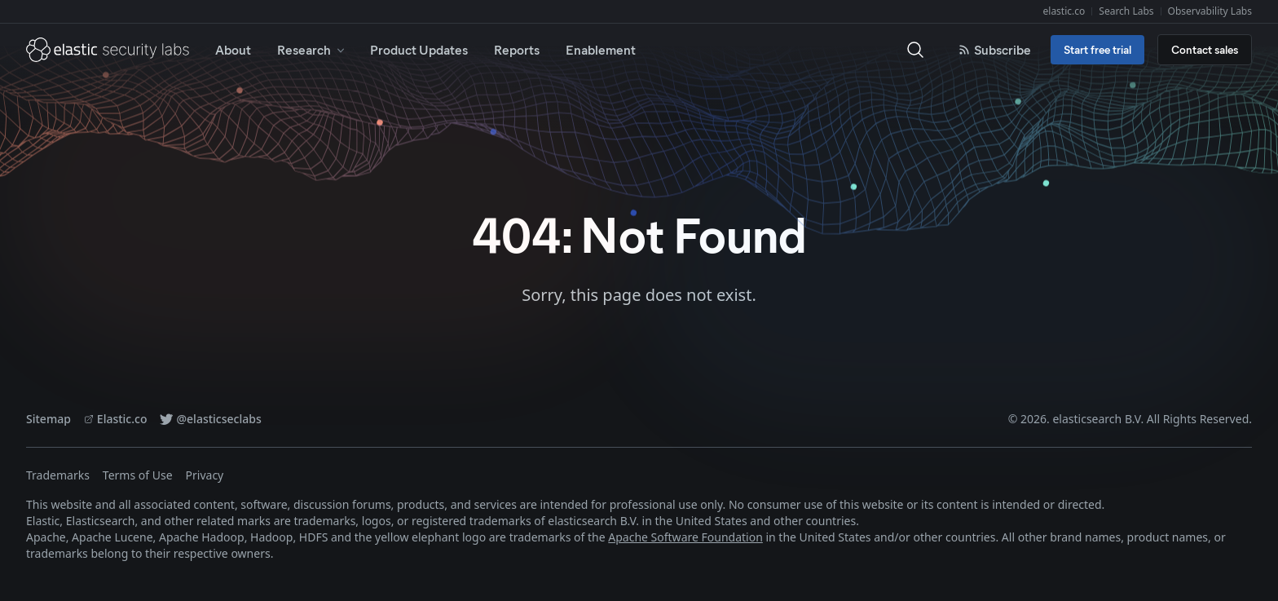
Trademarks (58, 475)
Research (312, 49)
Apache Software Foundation (685, 537)
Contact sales (1204, 49)
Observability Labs (1210, 11)
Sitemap (48, 418)
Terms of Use (138, 475)
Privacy (205, 475)
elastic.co (1064, 11)
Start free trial (1097, 49)
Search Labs (1126, 11)
